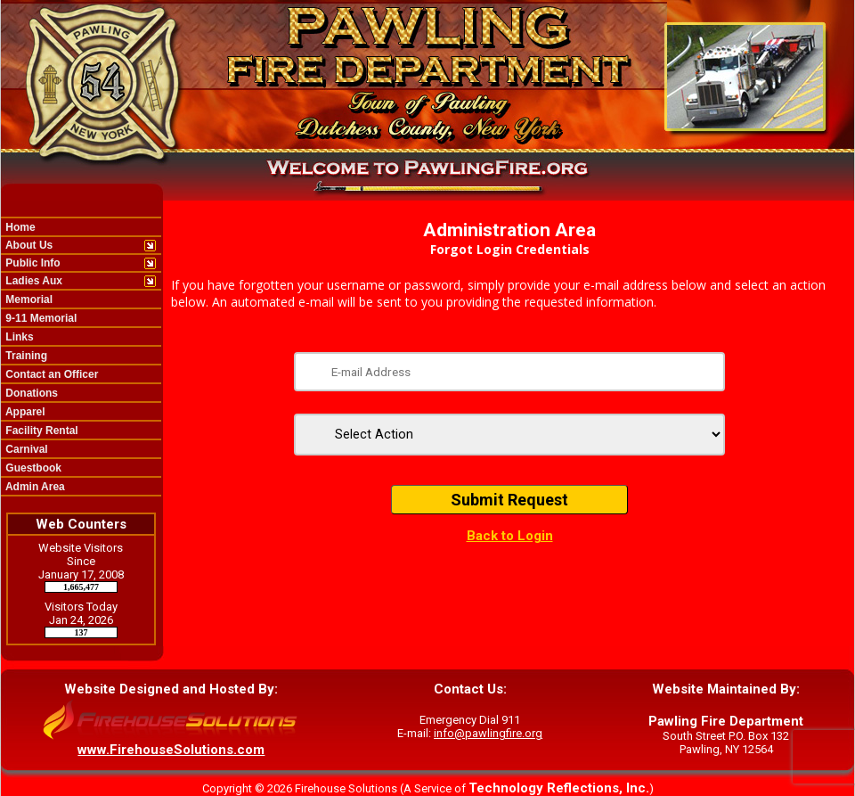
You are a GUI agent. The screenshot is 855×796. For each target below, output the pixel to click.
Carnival (25, 449)
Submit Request (509, 499)
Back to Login (510, 536)
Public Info (32, 263)
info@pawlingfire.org (488, 733)
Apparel (24, 412)
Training (25, 355)
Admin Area (34, 486)
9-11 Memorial (40, 318)
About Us (28, 245)
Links (18, 337)
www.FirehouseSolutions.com (171, 750)
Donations (30, 393)
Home (19, 227)
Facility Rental (40, 430)
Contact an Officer (50, 374)
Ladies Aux (32, 281)
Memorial (28, 299)
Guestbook (32, 468)
